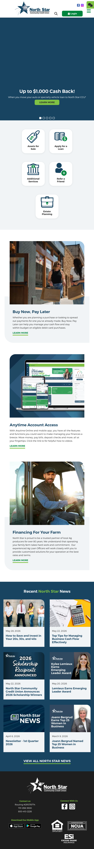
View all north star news (47, 749)
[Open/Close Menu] (88, 13)
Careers (58, 842)
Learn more (20, 320)
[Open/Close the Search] (56, 13)
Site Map (67, 842)
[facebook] (78, 5)
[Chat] (90, 5)
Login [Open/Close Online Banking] (73, 13)
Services (40, 842)
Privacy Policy (28, 842)
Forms (49, 842)
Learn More (47, 102)
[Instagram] (82, 5)
